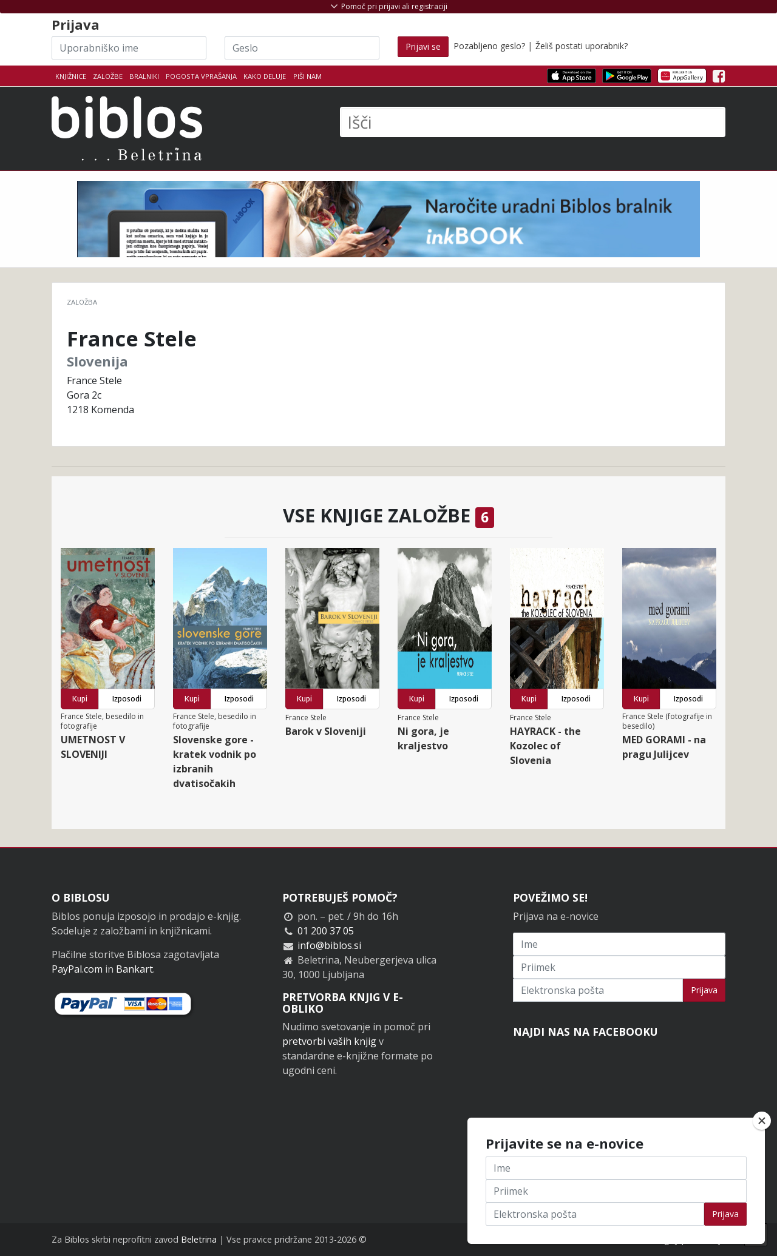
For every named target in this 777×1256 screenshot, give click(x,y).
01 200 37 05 (325, 930)
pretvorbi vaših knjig (329, 1041)
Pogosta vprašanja (201, 76)
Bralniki (144, 76)
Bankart (134, 969)
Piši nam (307, 76)
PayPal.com (77, 969)
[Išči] (532, 122)
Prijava (704, 990)
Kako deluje (264, 76)
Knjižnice (70, 76)
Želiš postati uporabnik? (581, 46)
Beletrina (199, 1239)
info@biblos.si (329, 945)
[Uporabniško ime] (129, 47)
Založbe (108, 76)
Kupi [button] (79, 699)
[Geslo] (302, 47)
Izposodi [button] (126, 699)
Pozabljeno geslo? (489, 46)
